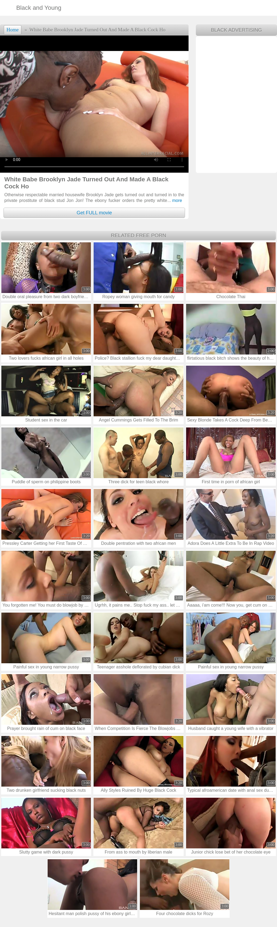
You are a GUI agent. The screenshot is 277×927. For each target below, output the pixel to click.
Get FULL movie (94, 212)
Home (12, 30)
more (174, 200)
